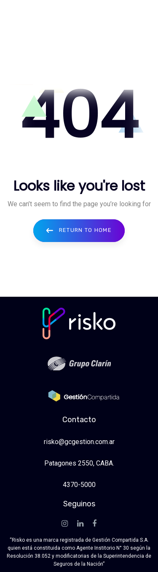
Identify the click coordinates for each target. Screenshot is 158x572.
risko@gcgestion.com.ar (79, 442)
